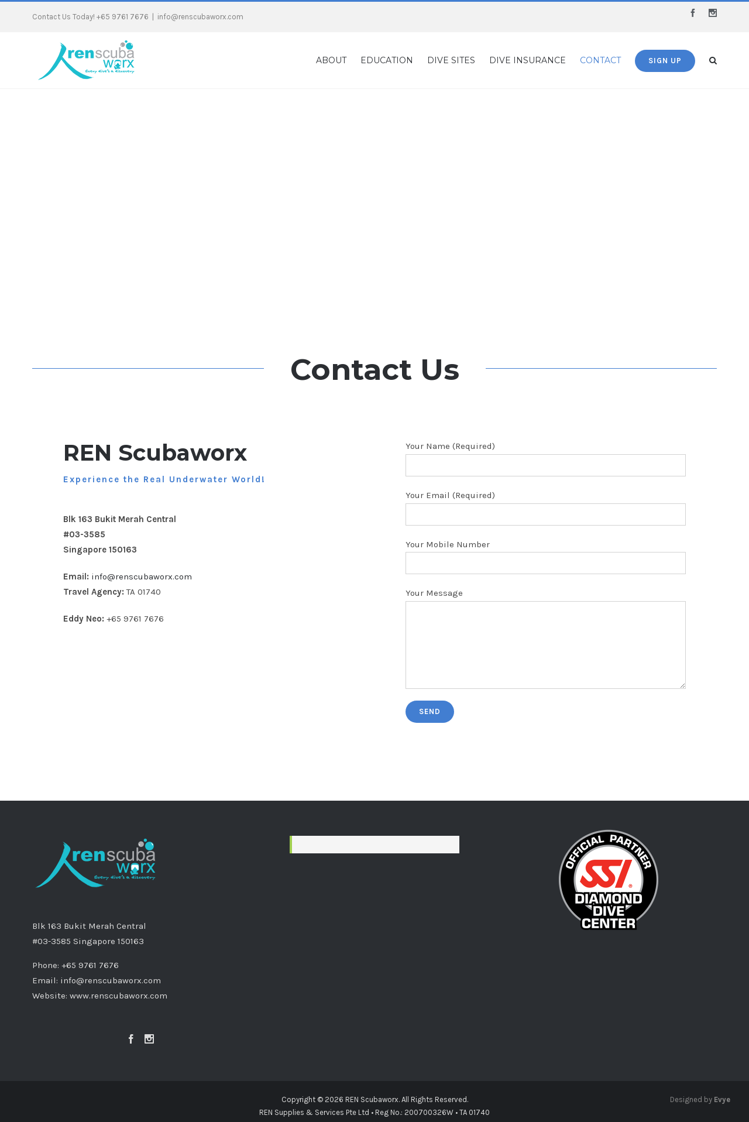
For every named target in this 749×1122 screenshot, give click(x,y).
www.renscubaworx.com (118, 995)
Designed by (700, 1099)
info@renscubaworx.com (200, 16)
